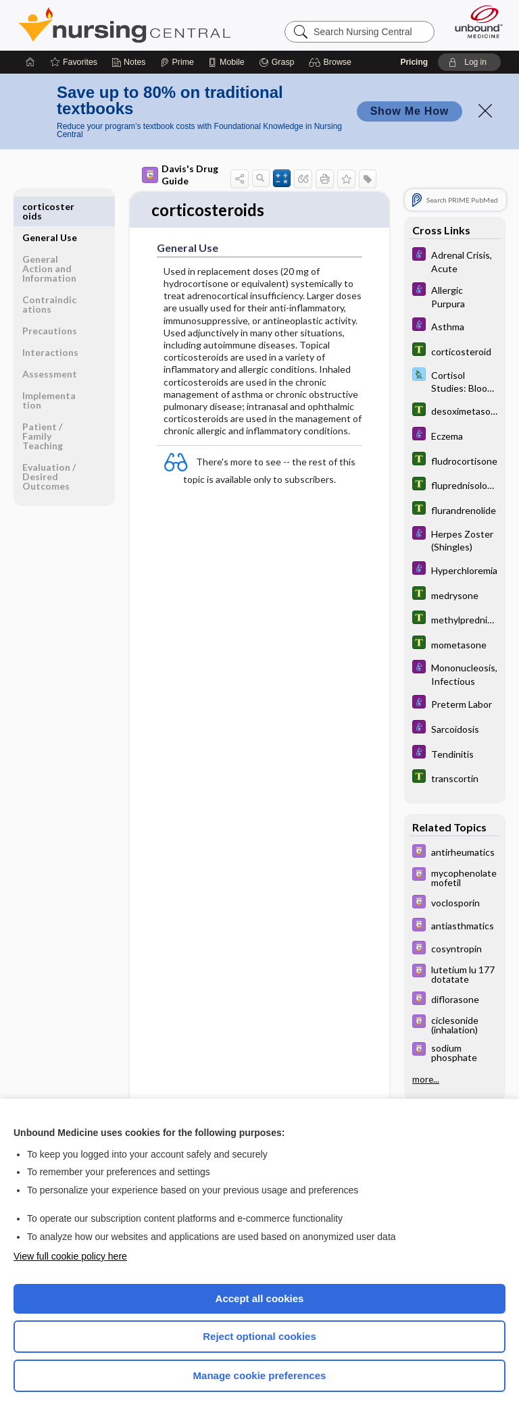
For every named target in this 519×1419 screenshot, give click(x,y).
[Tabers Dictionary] (454, 350)
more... (425, 1079)
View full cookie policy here (70, 1256)
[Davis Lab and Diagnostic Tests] (454, 380)
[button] (332, 62)
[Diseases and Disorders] (454, 260)
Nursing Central (124, 25)
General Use (49, 206)
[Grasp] (277, 62)
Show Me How (409, 111)
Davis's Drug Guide (180, 174)
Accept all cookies (260, 1298)
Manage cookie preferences (259, 1375)
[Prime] (177, 62)
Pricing (414, 62)
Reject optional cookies (259, 1336)
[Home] (30, 62)
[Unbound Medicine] (474, 21)
